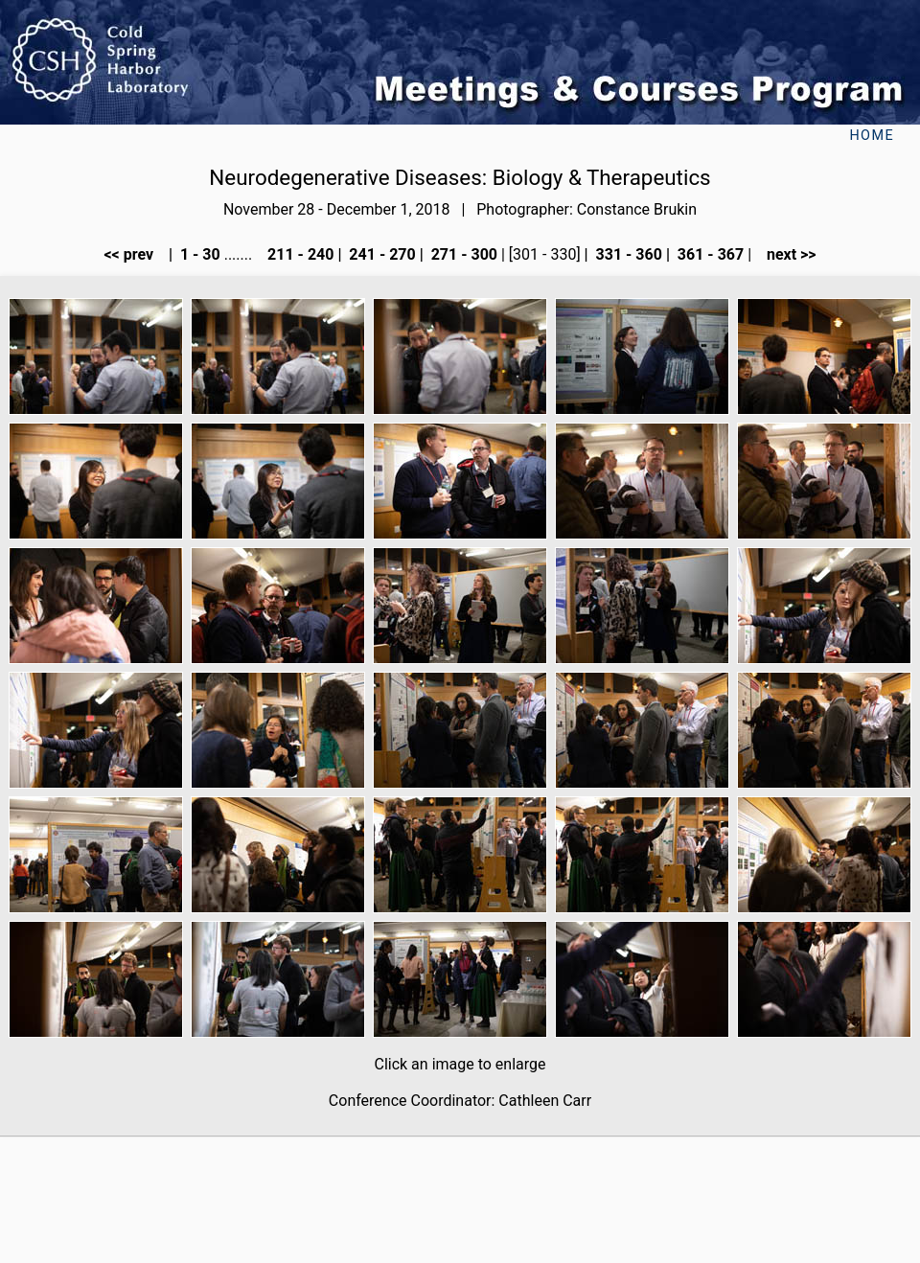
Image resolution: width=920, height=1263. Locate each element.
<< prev (134, 254)
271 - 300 (462, 254)
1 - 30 (198, 254)
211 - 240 (299, 254)
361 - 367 (709, 254)
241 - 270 (380, 254)
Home (871, 135)
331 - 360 (627, 254)
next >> (785, 254)
